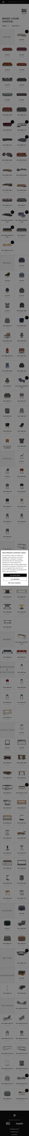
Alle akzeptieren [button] (15, 575)
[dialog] (14, 568)
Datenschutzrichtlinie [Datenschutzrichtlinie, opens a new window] (11, 571)
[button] (14, 583)
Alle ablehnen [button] (15, 579)
